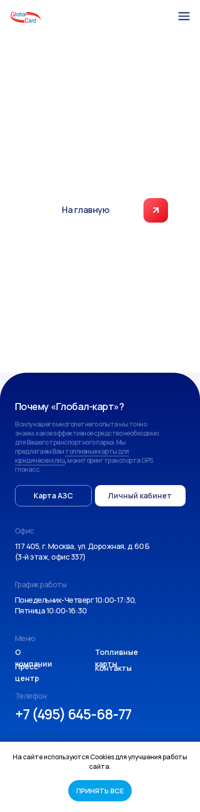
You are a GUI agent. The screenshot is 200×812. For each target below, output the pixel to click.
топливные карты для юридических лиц (72, 456)
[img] (184, 16)
